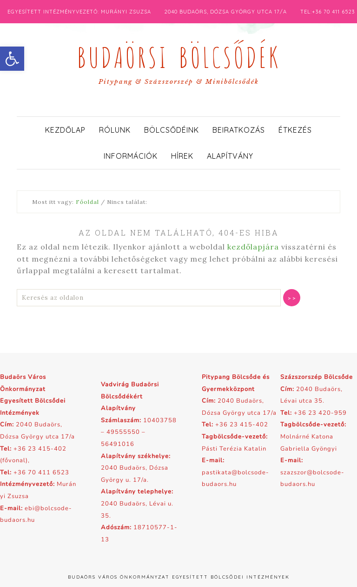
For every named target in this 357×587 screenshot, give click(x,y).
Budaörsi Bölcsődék (178, 54)
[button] (12, 59)
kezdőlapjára (253, 246)
